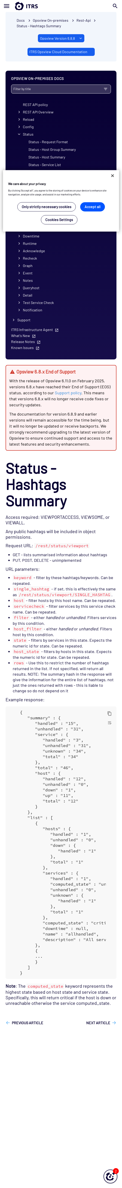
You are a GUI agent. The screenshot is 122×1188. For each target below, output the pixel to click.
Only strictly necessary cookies (46, 207)
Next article (98, 1023)
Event (28, 273)
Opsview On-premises (50, 20)
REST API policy (35, 104)
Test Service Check (38, 302)
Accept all (93, 207)
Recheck (30, 258)
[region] (61, 201)
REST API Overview (38, 112)
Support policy (68, 392)
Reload (28, 119)
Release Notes (23, 341)
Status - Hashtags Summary (39, 26)
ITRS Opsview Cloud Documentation (58, 51)
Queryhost (31, 288)
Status (28, 134)
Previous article (27, 1023)
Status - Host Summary (46, 157)
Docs (21, 20)
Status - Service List (44, 164)
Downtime (31, 236)
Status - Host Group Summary (52, 149)
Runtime (30, 243)
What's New (20, 335)
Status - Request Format (48, 142)
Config (28, 127)
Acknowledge (34, 251)
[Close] (112, 176)
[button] (110, 1176)
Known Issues (22, 347)
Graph (28, 265)
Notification (32, 310)
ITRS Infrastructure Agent (32, 329)
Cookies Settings (59, 220)
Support (23, 320)
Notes (28, 280)
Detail (27, 295)
